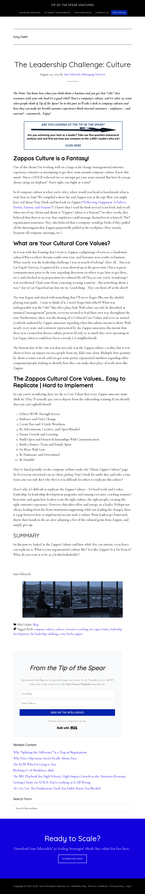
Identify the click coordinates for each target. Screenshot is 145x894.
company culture (44, 629)
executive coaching (77, 629)
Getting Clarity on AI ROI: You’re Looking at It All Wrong (51, 782)
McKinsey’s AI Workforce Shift (33, 770)
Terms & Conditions (98, 886)
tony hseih (66, 634)
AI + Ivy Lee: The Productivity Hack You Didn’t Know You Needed (56, 788)
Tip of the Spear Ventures (72, 5)
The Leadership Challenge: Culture (72, 64)
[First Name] (67, 693)
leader (105, 629)
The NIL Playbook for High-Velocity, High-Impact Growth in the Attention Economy (69, 776)
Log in (129, 886)
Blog (35, 624)
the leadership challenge (44, 634)
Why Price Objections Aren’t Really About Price (45, 758)
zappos (78, 634)
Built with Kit (67, 728)
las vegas (95, 629)
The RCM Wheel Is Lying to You (34, 764)
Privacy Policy (116, 886)
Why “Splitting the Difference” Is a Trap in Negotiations (50, 752)
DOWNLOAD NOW (72, 858)
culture (60, 629)
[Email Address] (67, 703)
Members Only (78, 886)
